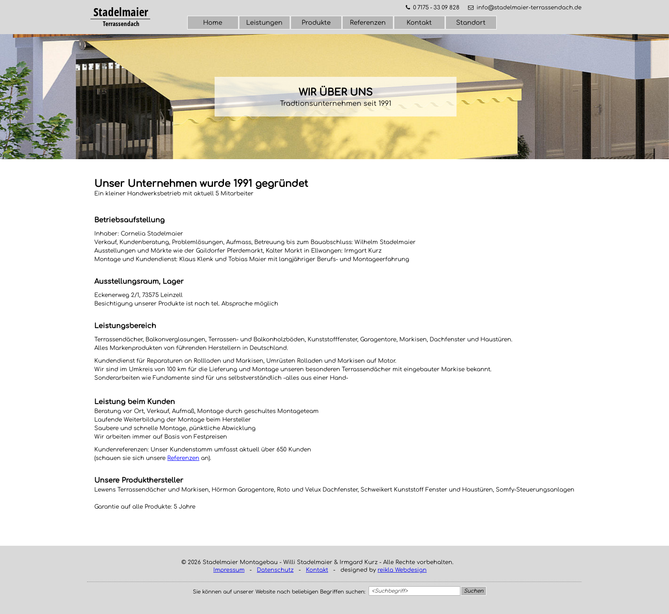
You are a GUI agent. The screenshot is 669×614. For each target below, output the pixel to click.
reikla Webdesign (402, 570)
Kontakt (419, 22)
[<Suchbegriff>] (414, 591)
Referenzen (368, 22)
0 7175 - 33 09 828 (436, 8)
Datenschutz (275, 570)
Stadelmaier (120, 12)
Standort (471, 22)
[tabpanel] (120, 12)
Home (212, 22)
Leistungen (264, 22)
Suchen (473, 591)
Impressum (228, 570)
